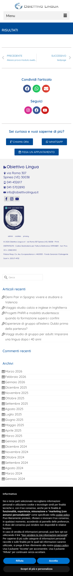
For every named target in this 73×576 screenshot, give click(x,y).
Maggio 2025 (14, 425)
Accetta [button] (53, 560)
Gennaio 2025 (15, 441)
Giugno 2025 (14, 420)
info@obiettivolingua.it (20, 192)
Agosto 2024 (14, 468)
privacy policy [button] (61, 545)
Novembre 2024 (16, 452)
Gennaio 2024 (15, 479)
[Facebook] (6, 198)
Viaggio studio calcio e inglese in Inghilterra (36, 308)
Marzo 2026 (13, 371)
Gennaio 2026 (15, 382)
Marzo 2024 (13, 473)
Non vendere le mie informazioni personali (44, 535)
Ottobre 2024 (14, 457)
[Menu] (36, 15)
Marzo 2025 (13, 436)
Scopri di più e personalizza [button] (36, 569)
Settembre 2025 (16, 404)
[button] (27, 89)
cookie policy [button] (62, 514)
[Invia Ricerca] (5, 277)
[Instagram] (11, 198)
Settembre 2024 (16, 463)
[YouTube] (17, 198)
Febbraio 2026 (15, 377)
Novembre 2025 (16, 393)
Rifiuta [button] (19, 560)
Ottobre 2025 (14, 398)
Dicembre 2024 (16, 447)
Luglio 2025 (13, 414)
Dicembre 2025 (16, 387)
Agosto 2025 (14, 409)
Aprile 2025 (13, 430)
